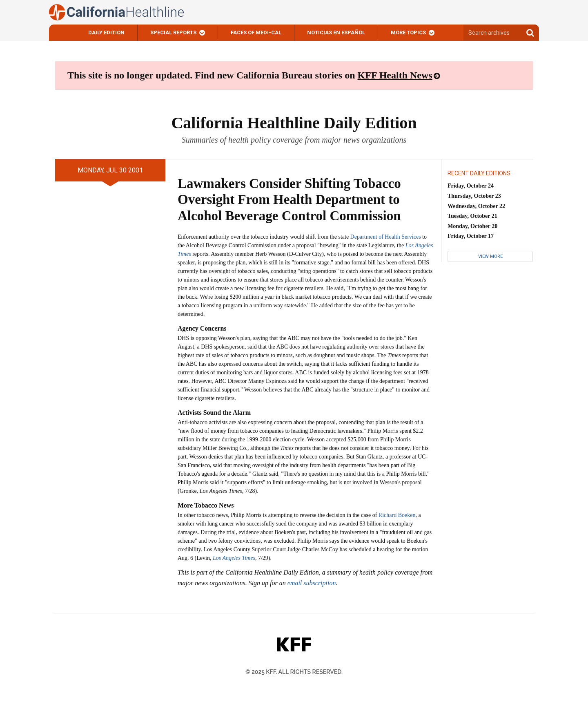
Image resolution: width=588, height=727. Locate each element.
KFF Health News (395, 75)
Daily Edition (106, 32)
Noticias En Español (336, 32)
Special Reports (173, 32)
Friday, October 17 (471, 236)
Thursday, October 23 (474, 196)
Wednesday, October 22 (476, 206)
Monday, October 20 (472, 226)
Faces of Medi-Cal (256, 32)
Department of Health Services (385, 237)
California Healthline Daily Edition (293, 123)
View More (490, 256)
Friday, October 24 (471, 186)
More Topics (408, 32)
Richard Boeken (397, 515)
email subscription (311, 582)
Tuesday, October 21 (472, 216)
